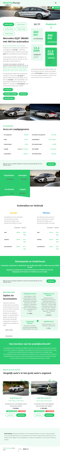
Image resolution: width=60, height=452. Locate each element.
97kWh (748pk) (40, 400)
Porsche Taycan (24, 67)
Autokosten (51, 164)
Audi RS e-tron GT (23, 70)
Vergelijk (56, 7)
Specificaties (21, 415)
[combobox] (11, 330)
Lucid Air (10, 67)
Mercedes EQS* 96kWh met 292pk (13, 45)
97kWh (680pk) (48, 400)
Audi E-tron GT (14, 70)
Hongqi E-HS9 (16, 67)
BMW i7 (5, 67)
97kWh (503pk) (20, 400)
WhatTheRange (8, 448)
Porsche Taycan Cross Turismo (11, 69)
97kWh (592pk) (12, 400)
